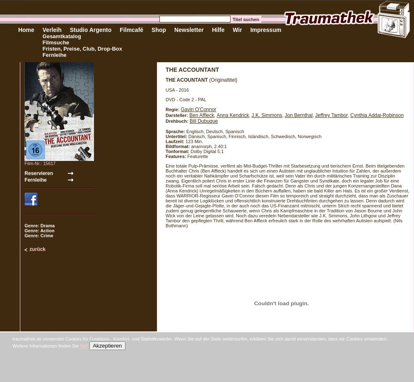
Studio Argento (91, 30)
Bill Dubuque (204, 121)
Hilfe (218, 30)
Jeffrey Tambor (331, 115)
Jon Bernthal (299, 115)
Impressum (266, 30)
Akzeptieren (107, 346)
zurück (37, 249)
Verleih (52, 30)
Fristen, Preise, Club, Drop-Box (82, 49)
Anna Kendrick (233, 115)
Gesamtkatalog (62, 36)
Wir (237, 30)
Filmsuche (56, 42)
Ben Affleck (201, 115)
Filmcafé (131, 30)
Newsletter (189, 30)
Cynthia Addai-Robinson (377, 115)
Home (26, 30)
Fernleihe (55, 55)
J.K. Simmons (267, 115)
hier (84, 346)
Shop (159, 30)
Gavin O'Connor (199, 109)
